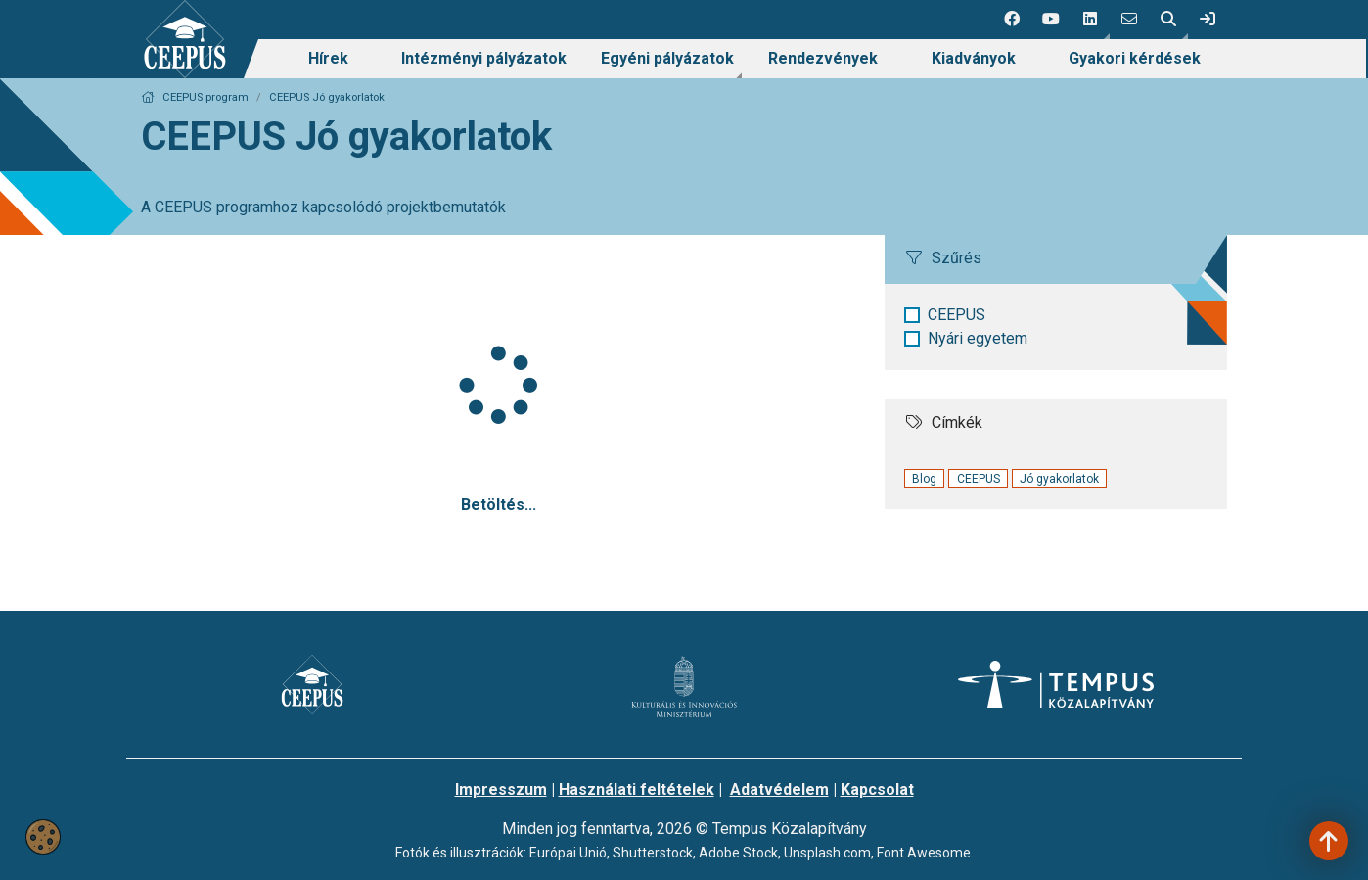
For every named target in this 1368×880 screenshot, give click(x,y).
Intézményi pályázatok (484, 58)
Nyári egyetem (977, 338)
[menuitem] (328, 58)
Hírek (328, 58)
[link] (1207, 19)
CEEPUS (956, 314)
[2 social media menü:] (1051, 19)
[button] (1090, 19)
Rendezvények (823, 58)
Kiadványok (974, 58)
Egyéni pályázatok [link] (667, 58)
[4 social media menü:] (1129, 19)
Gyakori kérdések (1135, 58)
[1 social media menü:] (1011, 19)
